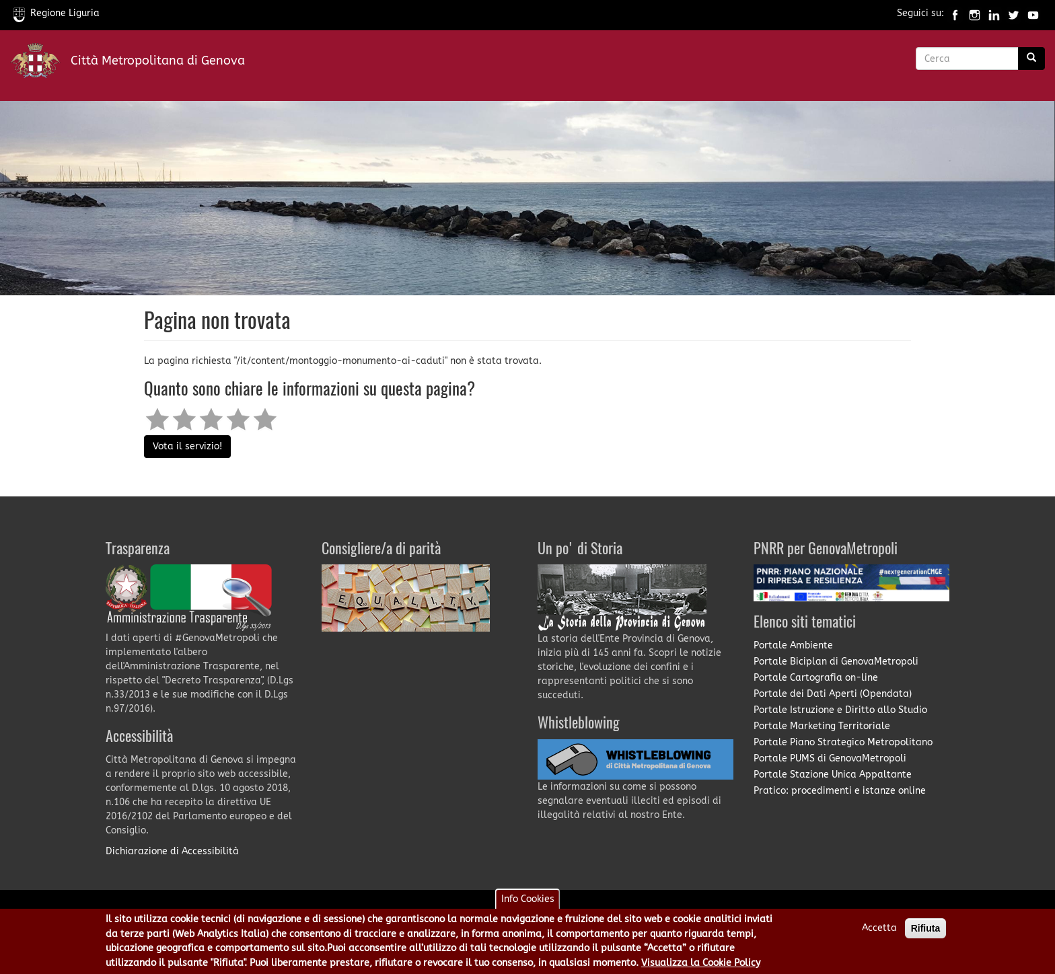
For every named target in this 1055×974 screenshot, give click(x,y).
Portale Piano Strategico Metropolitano (843, 742)
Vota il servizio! (187, 446)
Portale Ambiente (793, 645)
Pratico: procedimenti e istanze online (840, 790)
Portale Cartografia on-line (816, 677)
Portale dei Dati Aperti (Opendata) (833, 694)
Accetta (879, 930)
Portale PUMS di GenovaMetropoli (830, 758)
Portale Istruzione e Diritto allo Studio (840, 710)
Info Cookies (527, 901)
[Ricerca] (1031, 58)
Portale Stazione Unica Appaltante (833, 774)
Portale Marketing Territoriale (822, 726)
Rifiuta (926, 931)
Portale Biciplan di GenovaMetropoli (836, 661)
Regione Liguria (56, 13)
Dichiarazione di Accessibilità (172, 851)
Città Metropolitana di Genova (158, 60)
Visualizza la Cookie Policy (700, 965)
